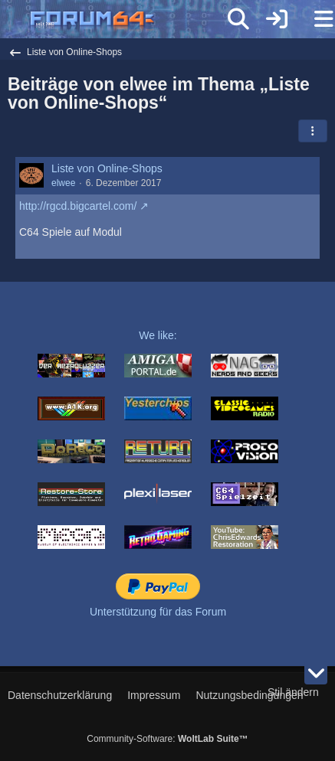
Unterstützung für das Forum (158, 612)
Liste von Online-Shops (107, 168)
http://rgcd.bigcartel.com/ (77, 206)
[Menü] (315, 19)
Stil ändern (293, 692)
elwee (63, 183)
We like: (158, 335)
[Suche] (238, 19)
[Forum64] (130, 21)
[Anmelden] (276, 19)
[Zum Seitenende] (315, 672)
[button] (312, 130)
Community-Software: (167, 738)
